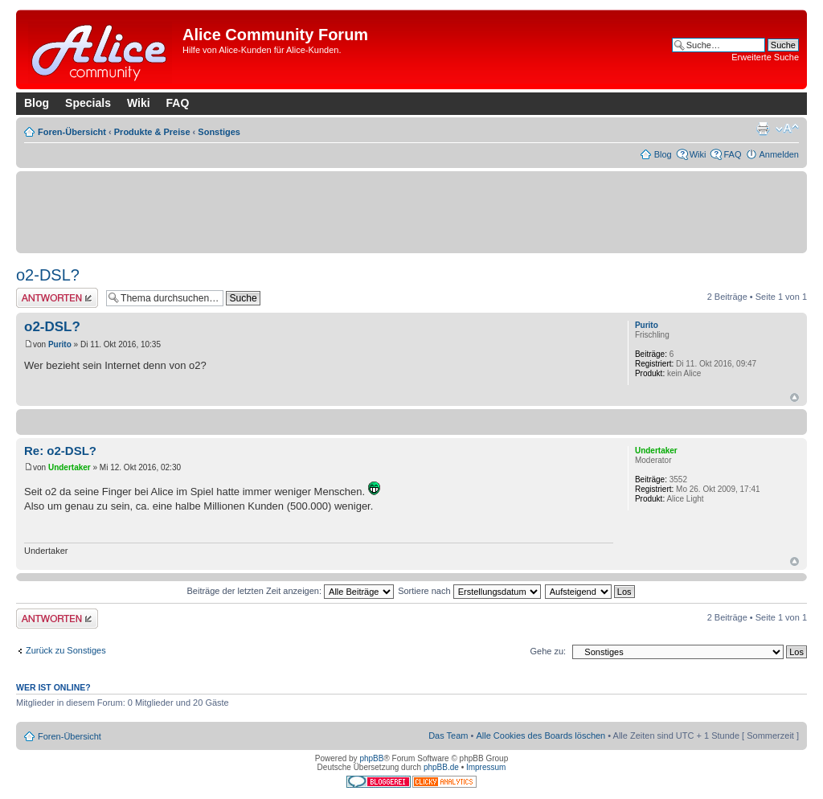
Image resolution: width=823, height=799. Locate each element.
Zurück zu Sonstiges (66, 650)
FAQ (178, 102)
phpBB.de (441, 767)
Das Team (448, 735)
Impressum (486, 767)
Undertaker (69, 467)
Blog (36, 102)
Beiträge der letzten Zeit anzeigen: (290, 591)
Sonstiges (219, 132)
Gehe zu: (548, 651)
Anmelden (779, 154)
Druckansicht (763, 128)
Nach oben (794, 397)
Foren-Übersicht (72, 132)
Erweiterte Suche (765, 57)
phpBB (371, 758)
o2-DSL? (48, 275)
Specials (88, 102)
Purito (60, 344)
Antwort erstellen (57, 298)
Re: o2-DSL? (60, 450)
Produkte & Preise (152, 132)
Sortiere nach (469, 591)
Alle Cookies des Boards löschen (540, 735)
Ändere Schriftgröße (787, 128)
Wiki (138, 102)
